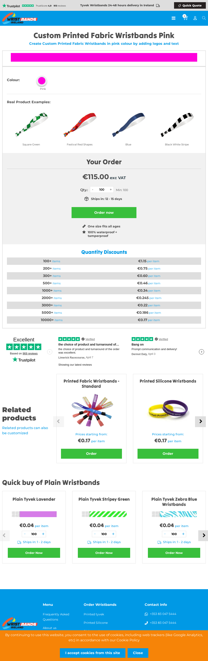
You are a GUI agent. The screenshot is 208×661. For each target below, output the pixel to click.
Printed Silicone (96, 623)
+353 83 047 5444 (163, 614)
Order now (104, 213)
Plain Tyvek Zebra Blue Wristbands (174, 501)
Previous (58, 421)
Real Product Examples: (28, 102)
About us (49, 628)
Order (91, 454)
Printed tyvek (94, 614)
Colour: (13, 80)
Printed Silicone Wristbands (168, 381)
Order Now (34, 553)
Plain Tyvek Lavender (34, 499)
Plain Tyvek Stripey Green (104, 499)
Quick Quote (192, 5)
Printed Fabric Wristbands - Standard (91, 383)
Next (200, 421)
